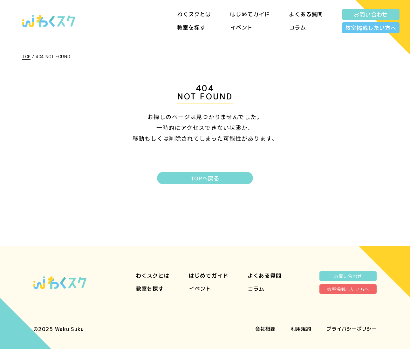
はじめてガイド (250, 14)
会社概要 (254, 337)
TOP (26, 56)
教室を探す (191, 27)
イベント (241, 27)
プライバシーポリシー (348, 337)
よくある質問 (306, 14)
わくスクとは (194, 14)
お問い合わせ (371, 14)
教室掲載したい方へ (370, 27)
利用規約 (293, 337)
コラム (297, 27)
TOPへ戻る (205, 179)
